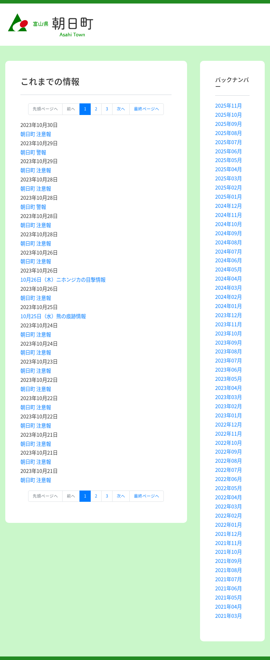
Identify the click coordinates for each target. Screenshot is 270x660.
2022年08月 (228, 460)
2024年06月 (228, 260)
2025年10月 (228, 114)
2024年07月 (228, 251)
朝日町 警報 (33, 152)
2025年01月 (228, 196)
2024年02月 (228, 297)
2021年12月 (228, 534)
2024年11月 (228, 215)
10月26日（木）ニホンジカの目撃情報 (62, 279)
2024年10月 (228, 224)
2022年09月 (228, 451)
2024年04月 (228, 278)
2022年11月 (228, 433)
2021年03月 (228, 616)
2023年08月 (228, 351)
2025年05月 (228, 160)
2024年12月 (228, 206)
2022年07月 (228, 470)
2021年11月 (228, 543)
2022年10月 (228, 443)
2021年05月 (228, 597)
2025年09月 (228, 124)
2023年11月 (228, 324)
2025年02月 (228, 187)
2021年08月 (228, 570)
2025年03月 (228, 178)
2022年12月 (228, 424)
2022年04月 (228, 497)
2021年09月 (228, 561)
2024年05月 (228, 269)
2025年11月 (228, 105)
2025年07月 (228, 142)
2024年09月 (228, 233)
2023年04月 (228, 388)
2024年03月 (228, 287)
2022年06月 (228, 479)
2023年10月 (228, 333)
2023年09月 (228, 342)
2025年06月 (228, 151)
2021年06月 (228, 588)
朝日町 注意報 (35, 134)
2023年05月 (228, 379)
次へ (121, 109)
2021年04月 (228, 606)
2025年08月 (228, 133)
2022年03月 (228, 506)
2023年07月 (228, 360)
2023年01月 (228, 415)
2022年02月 (228, 515)
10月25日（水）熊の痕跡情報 (53, 316)
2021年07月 (228, 579)
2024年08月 (228, 242)
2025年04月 (228, 169)
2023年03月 (228, 397)
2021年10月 (228, 552)
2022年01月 (228, 524)
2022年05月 (228, 488)
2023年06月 (228, 369)
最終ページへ (146, 109)
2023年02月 (228, 406)
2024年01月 (228, 306)
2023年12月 (228, 315)
